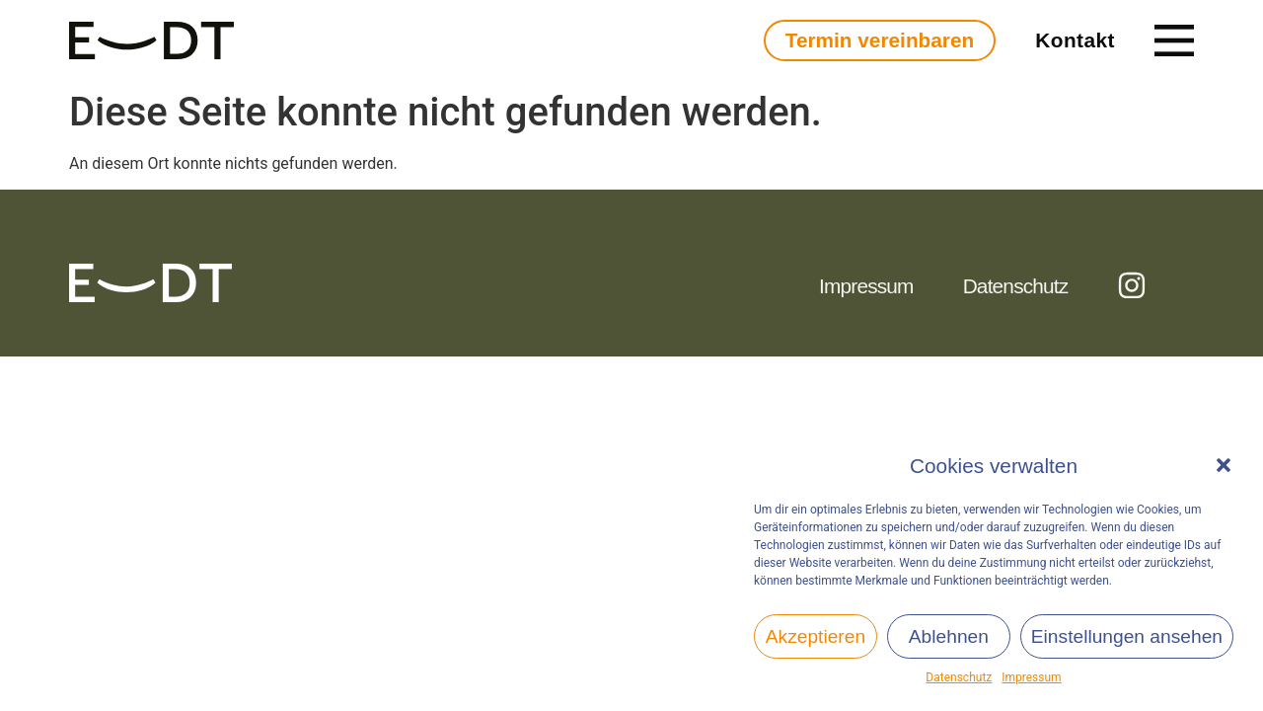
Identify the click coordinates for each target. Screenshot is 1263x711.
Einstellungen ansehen (1127, 636)
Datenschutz (959, 677)
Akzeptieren (815, 636)
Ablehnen (949, 636)
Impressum (1031, 677)
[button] (1223, 465)
